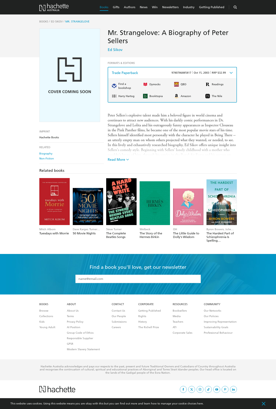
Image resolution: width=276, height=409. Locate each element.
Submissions (119, 322)
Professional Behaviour (218, 333)
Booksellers (180, 311)
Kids (41, 322)
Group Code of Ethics (80, 333)
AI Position (73, 327)
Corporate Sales (182, 333)
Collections (46, 316)
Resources (180, 304)
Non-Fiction (46, 158)
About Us (72, 311)
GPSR (70, 344)
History (142, 322)
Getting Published (211, 7)
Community (212, 304)
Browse (43, 311)
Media (177, 316)
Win (155, 7)
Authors (129, 7)
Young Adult (47, 327)
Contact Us (118, 311)
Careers (116, 327)
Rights (142, 316)
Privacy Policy (75, 322)
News (143, 7)
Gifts (116, 7)
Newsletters (170, 7)
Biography (45, 153)
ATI (174, 327)
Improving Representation (220, 322)
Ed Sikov (115, 49)
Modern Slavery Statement (83, 349)
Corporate (146, 304)
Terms (70, 316)
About (71, 304)
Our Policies (211, 316)
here (200, 403)
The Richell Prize (148, 327)
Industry (189, 7)
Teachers (178, 322)
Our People (119, 316)
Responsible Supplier (80, 338)
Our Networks (212, 311)
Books (104, 7)
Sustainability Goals (216, 327)
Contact (118, 304)
